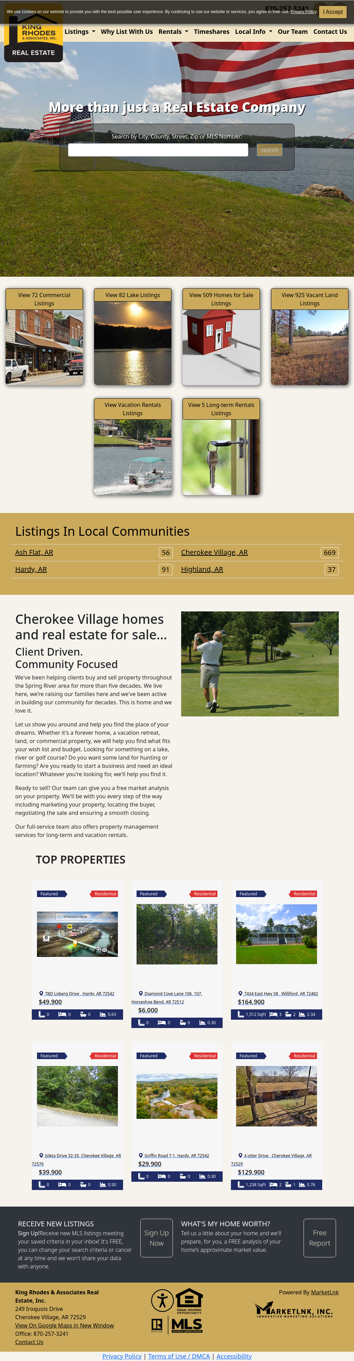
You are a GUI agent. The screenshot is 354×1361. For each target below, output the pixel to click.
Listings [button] (77, 31)
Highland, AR (260, 569)
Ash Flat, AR (94, 552)
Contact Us (330, 31)
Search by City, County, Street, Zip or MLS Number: (177, 136)
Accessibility (234, 1356)
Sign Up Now (156, 1238)
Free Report (319, 1238)
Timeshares (212, 31)
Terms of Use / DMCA (179, 1356)
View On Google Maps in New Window (64, 1325)
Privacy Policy (303, 11)
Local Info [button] (251, 31)
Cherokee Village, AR (260, 552)
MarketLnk (325, 1292)
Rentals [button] (170, 31)
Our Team (293, 31)
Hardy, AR (94, 569)
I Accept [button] (333, 12)
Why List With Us (127, 31)
